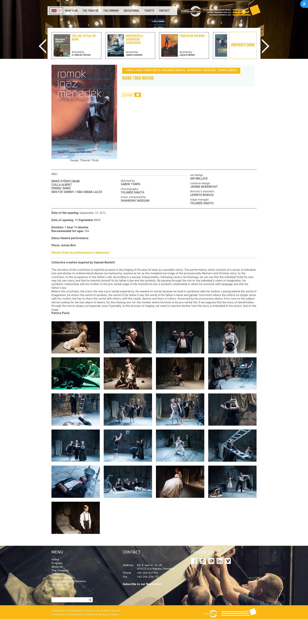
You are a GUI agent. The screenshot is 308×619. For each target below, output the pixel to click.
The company (111, 11)
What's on (71, 11)
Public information (62, 577)
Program (57, 563)
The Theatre (90, 11)
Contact (164, 11)
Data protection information (68, 581)
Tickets (149, 11)
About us (56, 566)
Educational (131, 11)
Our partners (59, 584)
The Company (60, 570)
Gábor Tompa (130, 184)
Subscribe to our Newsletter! (142, 584)
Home (55, 559)
